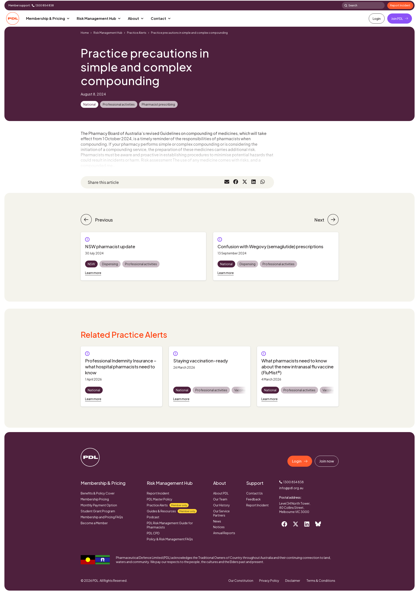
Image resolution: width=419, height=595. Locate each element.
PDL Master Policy (159, 499)
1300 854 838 (44, 5)
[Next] (333, 219)
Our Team (220, 499)
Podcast (153, 517)
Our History (221, 505)
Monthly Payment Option (99, 505)
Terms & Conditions (320, 580)
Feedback (253, 499)
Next (319, 219)
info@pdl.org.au (291, 488)
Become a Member (94, 523)
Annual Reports (224, 533)
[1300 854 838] (33, 5)
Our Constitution (239, 580)
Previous (104, 219)
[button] (48, 18)
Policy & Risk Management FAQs (170, 539)
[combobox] (363, 5)
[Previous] (86, 219)
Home (85, 32)
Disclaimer (292, 580)
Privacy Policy (268, 580)
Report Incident (158, 493)
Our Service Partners (221, 513)
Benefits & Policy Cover (98, 493)
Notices (219, 527)
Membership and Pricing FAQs (102, 517)
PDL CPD (153, 533)
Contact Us (254, 493)
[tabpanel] (121, 376)
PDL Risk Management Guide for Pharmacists (170, 525)
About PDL (221, 493)
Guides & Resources (172, 511)
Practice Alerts (136, 32)
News (217, 521)
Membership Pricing (95, 499)
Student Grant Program (98, 511)
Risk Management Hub (107, 32)
